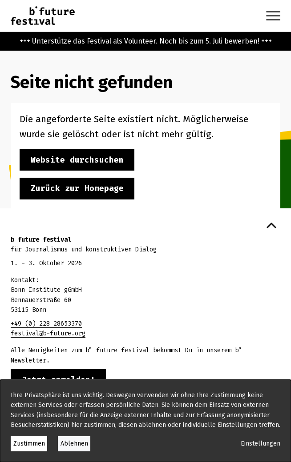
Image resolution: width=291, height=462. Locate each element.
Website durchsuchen (77, 160)
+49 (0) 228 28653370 (46, 323)
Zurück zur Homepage (77, 188)
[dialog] (145, 421)
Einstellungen (260, 443)
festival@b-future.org (48, 333)
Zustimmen (29, 443)
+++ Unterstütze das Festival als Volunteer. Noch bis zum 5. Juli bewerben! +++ (146, 41)
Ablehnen (74, 443)
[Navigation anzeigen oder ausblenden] (273, 15)
